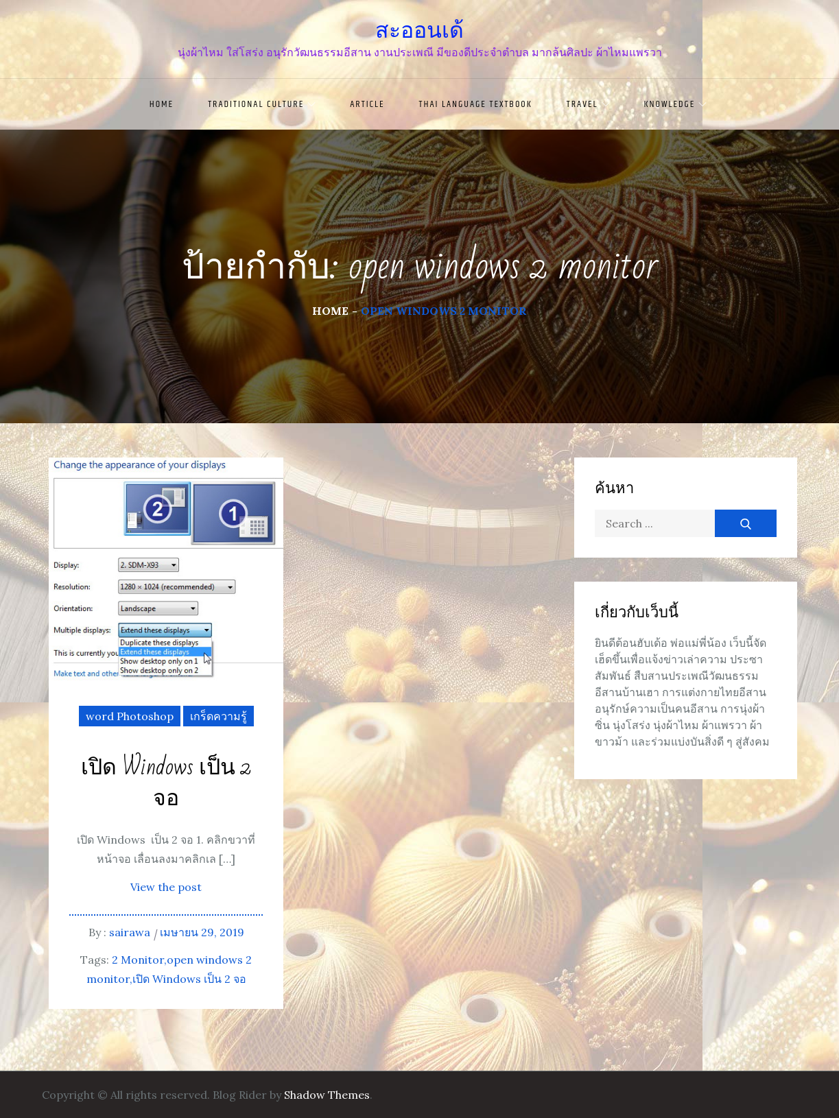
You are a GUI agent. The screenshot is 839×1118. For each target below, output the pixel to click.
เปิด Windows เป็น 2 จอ (166, 783)
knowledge (675, 104)
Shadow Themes (327, 1095)
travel (588, 104)
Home (162, 104)
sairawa (129, 932)
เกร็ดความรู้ (218, 716)
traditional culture (262, 104)
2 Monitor (138, 959)
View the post (166, 887)
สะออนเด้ (419, 30)
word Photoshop (130, 716)
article (367, 104)
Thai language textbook (475, 104)
